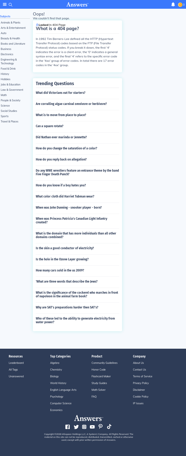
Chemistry (56, 369)
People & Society (10, 100)
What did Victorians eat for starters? (60, 93)
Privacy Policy (141, 383)
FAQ (94, 396)
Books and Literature (13, 43)
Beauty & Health (10, 38)
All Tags (13, 369)
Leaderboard (16, 363)
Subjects (5, 16)
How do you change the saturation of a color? (66, 148)
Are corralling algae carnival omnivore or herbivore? (71, 104)
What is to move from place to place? (61, 115)
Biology (54, 376)
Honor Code (99, 369)
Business (6, 49)
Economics (56, 410)
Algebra (54, 363)
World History (58, 383)
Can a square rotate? (49, 126)
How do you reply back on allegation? (61, 159)
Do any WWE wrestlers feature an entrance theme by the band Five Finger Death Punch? (77, 172)
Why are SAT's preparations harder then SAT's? (67, 307)
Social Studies (9, 111)
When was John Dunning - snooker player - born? (69, 208)
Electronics (7, 54)
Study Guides (99, 383)
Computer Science (61, 403)
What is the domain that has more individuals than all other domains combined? (76, 235)
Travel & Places (9, 121)
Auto (3, 33)
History (5, 74)
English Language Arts (63, 390)
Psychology (56, 396)
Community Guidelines (105, 363)
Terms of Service (142, 376)
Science (5, 105)
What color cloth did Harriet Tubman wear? (65, 196)
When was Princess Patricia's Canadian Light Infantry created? (71, 220)
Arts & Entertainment (13, 28)
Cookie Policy (140, 396)
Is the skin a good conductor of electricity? (65, 248)
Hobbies (5, 79)
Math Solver (99, 390)
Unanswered (16, 376)
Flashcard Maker (101, 376)
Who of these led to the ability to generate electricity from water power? (75, 320)
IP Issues (138, 403)
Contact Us (139, 369)
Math (4, 95)
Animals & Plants (10, 22)
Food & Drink (8, 68)
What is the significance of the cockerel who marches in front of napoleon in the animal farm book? (77, 294)
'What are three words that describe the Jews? (67, 281)
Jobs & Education (10, 84)
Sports (5, 116)
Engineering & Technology (9, 61)
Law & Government (12, 89)
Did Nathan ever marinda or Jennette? (61, 137)
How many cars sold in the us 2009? (60, 270)
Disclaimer (139, 390)
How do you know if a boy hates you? (61, 185)
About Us (138, 363)
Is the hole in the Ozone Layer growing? (62, 259)
